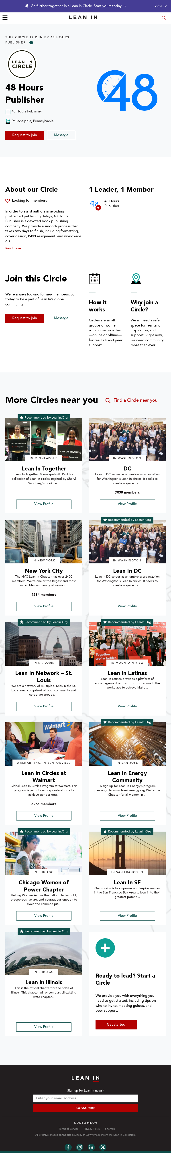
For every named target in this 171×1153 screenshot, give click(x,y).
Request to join (24, 135)
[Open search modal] (163, 18)
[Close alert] (161, 6)
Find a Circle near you (131, 400)
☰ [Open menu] (5, 18)
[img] (43, 439)
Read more (13, 248)
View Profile (43, 504)
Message (61, 135)
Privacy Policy (92, 1129)
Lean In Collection (124, 1135)
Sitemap (110, 1129)
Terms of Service (69, 1129)
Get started (116, 1025)
